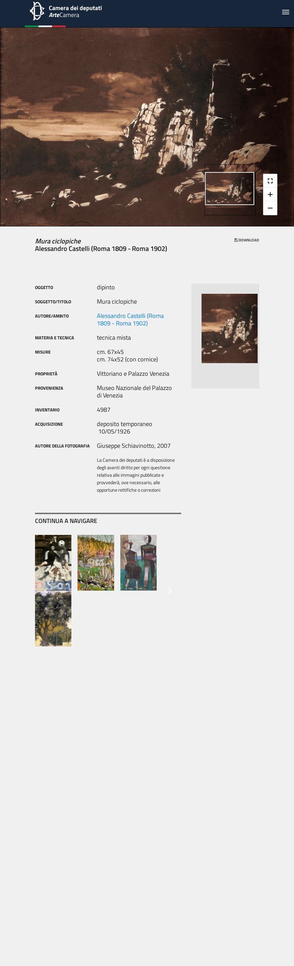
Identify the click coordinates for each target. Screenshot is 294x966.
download (247, 240)
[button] (46, 590)
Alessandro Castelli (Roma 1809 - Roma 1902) (130, 319)
